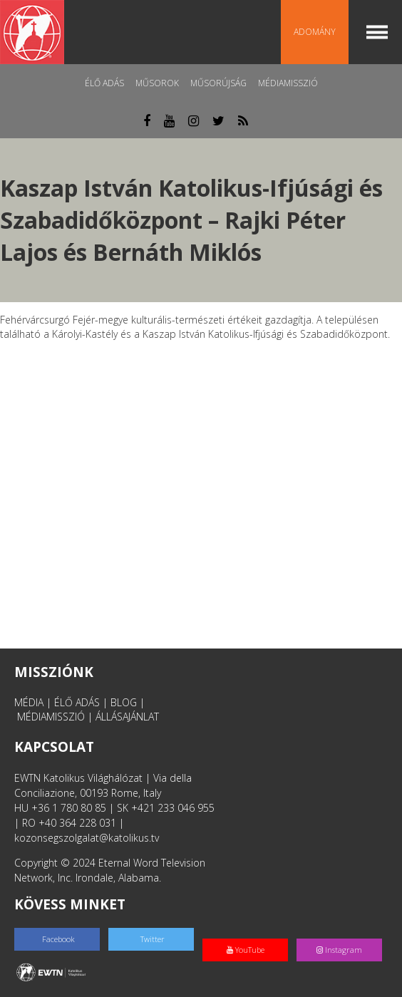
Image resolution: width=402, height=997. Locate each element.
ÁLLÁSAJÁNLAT (127, 716)
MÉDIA (28, 702)
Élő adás (104, 83)
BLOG (123, 702)
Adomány (315, 32)
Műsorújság (218, 83)
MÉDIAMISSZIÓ (51, 716)
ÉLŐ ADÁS (77, 702)
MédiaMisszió (288, 83)
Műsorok (157, 83)
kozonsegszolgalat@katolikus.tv (86, 837)
